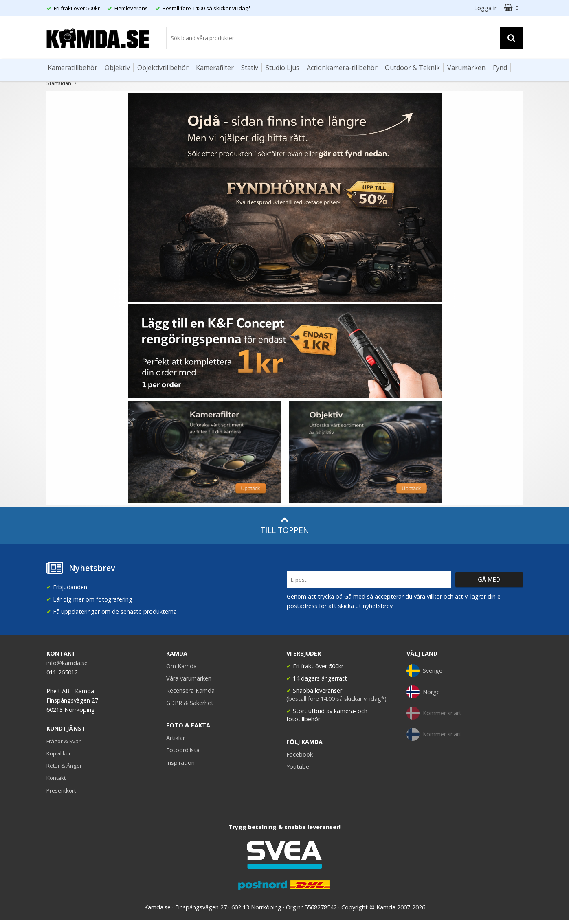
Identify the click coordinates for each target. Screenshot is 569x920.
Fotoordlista (183, 750)
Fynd (500, 67)
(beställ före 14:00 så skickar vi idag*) (336, 699)
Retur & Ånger (64, 765)
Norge (423, 691)
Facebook (299, 754)
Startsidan (58, 83)
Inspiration (180, 762)
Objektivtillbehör (163, 67)
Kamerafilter (215, 67)
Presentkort (61, 790)
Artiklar (175, 738)
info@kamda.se (67, 663)
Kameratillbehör (72, 67)
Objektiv (117, 67)
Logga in (486, 8)
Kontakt (56, 778)
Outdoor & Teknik (412, 67)
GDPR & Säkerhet (189, 703)
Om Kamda (181, 666)
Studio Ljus (282, 67)
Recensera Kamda (190, 690)
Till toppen (284, 526)
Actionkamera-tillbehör (342, 67)
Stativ (249, 67)
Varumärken (466, 67)
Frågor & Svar (63, 741)
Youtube (297, 767)
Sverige (424, 670)
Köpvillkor (58, 753)
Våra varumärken (188, 678)
